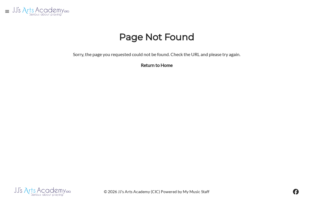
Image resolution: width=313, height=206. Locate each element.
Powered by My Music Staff (185, 191)
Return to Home (157, 65)
